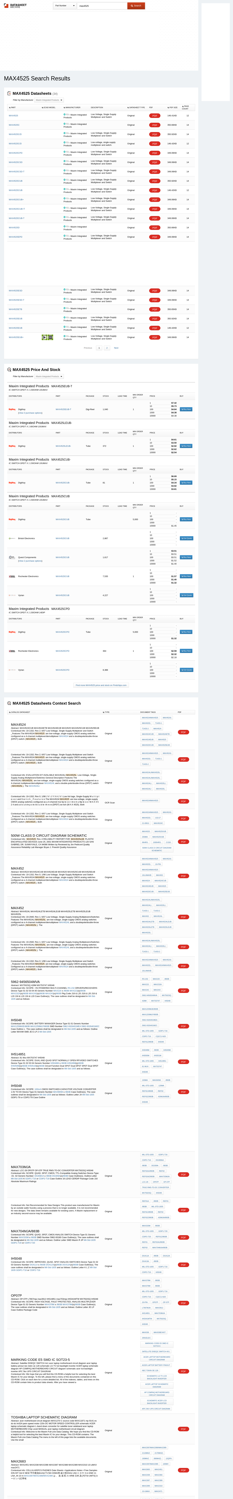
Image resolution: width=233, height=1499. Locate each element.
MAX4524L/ (34, 773)
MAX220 (57, 938)
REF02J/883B (147, 1019)
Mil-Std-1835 (70, 970)
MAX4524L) (146, 771)
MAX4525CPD (62, 632)
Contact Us (164, 1488)
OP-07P (165, 1100)
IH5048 (145, 947)
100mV (165, 1333)
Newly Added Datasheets (64, 1488)
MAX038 (145, 1218)
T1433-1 (157, 722)
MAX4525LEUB (148, 891)
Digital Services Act (147, 1488)
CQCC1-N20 (160, 976)
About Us (176, 1488)
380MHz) (156, 1329)
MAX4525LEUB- (63, 446)
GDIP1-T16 (162, 972)
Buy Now (186, 409)
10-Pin (157, 840)
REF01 (164, 1116)
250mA (145, 817)
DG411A (34, 1167)
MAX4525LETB (164, 886)
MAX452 (145, 849)
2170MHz (85, 1389)
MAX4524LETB (161, 882)
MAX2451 (158, 1338)
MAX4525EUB (148, 739)
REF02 (160, 1019)
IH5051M (32, 999)
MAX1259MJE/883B (20, 968)
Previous (88, 348)
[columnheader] (23, 107)
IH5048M (54, 997)
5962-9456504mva (160, 938)
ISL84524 (64, 1427)
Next (116, 348)
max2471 (157, 1355)
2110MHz (146, 1325)
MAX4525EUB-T (63, 409)
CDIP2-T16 (146, 976)
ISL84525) (158, 1426)
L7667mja (156, 1198)
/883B (66, 938)
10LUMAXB (166, 845)
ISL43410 (167, 1430)
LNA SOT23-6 (147, 1384)
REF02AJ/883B (148, 1092)
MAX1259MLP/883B (39, 968)
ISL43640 (146, 1430)
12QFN (167, 1329)
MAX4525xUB (159, 813)
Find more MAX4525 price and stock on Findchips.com (101, 685)
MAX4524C (146, 806)
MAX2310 (158, 1351)
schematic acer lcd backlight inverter (157, 1277)
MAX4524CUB (159, 726)
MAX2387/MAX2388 (150, 1333)
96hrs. (145, 822)
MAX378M (49, 1198)
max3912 (146, 1203)
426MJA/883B (162, 1023)
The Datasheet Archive (15, 6)
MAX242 (33, 941)
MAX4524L (49, 770)
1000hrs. (156, 822)
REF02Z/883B (147, 1023)
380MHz (156, 1375)
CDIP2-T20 (30, 1151)
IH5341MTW (161, 1207)
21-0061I (167, 802)
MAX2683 (146, 1338)
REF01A (145, 1116)
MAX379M (67, 1198)
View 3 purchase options (30, 413)
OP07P (155, 1100)
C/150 (166, 822)
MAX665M (58, 1019)
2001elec (146, 1223)
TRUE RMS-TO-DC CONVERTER (155, 1105)
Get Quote (186, 538)
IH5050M (15, 999)
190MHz (145, 1329)
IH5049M (71, 997)
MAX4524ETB (147, 731)
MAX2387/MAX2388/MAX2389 (38, 1343)
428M (157, 943)
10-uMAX (146, 1355)
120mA (160, 1014)
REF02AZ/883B (148, 1096)
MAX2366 (158, 1342)
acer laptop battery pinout (156, 1246)
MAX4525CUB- (63, 483)
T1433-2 (168, 722)
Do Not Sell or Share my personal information (115, 1488)
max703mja (163, 1096)
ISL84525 (41, 1424)
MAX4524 (64, 733)
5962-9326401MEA (72, 968)
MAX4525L (159, 775)
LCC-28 (145, 1100)
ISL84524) (146, 1426)
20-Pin (159, 1194)
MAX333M (24, 1145)
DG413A (66, 1167)
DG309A (56, 1095)
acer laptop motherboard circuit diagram (157, 1240)
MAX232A (15, 941)
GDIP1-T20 (16, 1151)
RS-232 (71, 936)
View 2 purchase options (30, 561)
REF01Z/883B (147, 980)
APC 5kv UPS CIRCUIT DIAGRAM (156, 1283)
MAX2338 (146, 1342)
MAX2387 (146, 1346)
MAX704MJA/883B (159, 1154)
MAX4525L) (160, 771)
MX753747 (168, 943)
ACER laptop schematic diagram (157, 1262)
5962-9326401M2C (90, 968)
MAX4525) (146, 722)
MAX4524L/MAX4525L (151, 762)
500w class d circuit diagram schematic (157, 827)
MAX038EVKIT (159, 1218)
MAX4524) (166, 718)
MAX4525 (146, 735)
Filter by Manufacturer (23, 100)
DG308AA (39, 1095)
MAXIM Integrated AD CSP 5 (155, 1397)
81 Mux (145, 1002)
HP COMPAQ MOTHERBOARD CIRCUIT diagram (157, 1270)
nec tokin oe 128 (150, 1250)
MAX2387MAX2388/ (150, 1371)
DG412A (50, 1167)
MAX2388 (158, 1346)
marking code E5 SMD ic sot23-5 (157, 1228)
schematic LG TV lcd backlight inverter (157, 1255)
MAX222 (74, 938)
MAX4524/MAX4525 (150, 718)
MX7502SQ (146, 943)
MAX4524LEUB (148, 886)
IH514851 (161, 997)
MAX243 (49, 941)
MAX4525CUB (62, 519)
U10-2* (157, 802)
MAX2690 (166, 1379)
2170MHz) (158, 1325)
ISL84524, (31, 1424)
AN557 (156, 1430)
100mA (38, 1016)
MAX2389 (146, 1351)
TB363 (168, 1434)
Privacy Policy (84, 1488)
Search (136, 5)
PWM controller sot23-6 (154, 1388)
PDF (155, 116)
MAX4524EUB (163, 731)
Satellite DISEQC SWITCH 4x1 (156, 1234)
